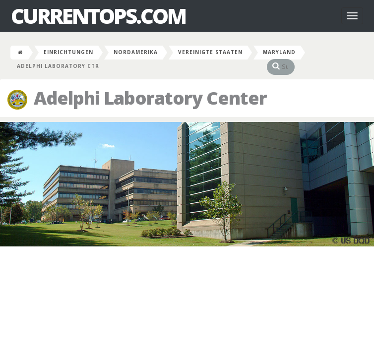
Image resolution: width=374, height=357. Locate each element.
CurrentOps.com (98, 15)
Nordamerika (136, 52)
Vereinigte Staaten (210, 52)
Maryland (279, 52)
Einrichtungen (68, 52)
